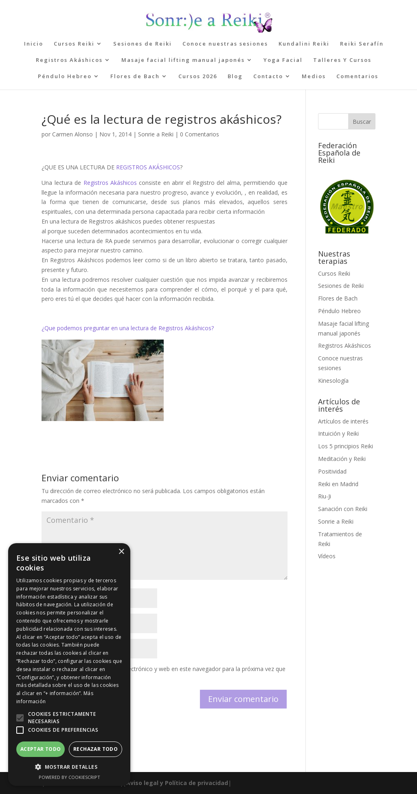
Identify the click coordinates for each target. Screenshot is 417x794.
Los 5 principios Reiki (345, 446)
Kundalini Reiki (304, 44)
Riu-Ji (324, 496)
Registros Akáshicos (69, 60)
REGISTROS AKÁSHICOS (148, 167)
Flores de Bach (135, 76)
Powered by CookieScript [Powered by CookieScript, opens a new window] (69, 777)
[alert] (69, 664)
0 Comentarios (199, 134)
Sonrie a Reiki (155, 134)
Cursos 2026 (197, 76)
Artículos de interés (343, 421)
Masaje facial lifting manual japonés (183, 60)
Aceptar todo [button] (40, 749)
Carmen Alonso (72, 134)
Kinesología (333, 380)
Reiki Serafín (362, 44)
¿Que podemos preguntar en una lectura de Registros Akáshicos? (128, 328)
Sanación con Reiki (342, 509)
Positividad (332, 471)
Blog (235, 76)
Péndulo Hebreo (65, 76)
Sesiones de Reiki (142, 44)
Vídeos (327, 556)
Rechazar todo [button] (95, 749)
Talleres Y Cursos (342, 60)
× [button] (121, 552)
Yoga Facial (283, 60)
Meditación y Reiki (342, 459)
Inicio (33, 44)
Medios (314, 76)
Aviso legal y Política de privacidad (177, 783)
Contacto (268, 76)
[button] (20, 718)
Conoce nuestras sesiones (225, 44)
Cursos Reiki (74, 44)
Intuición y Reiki (338, 433)
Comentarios (357, 76)
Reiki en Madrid (338, 484)
